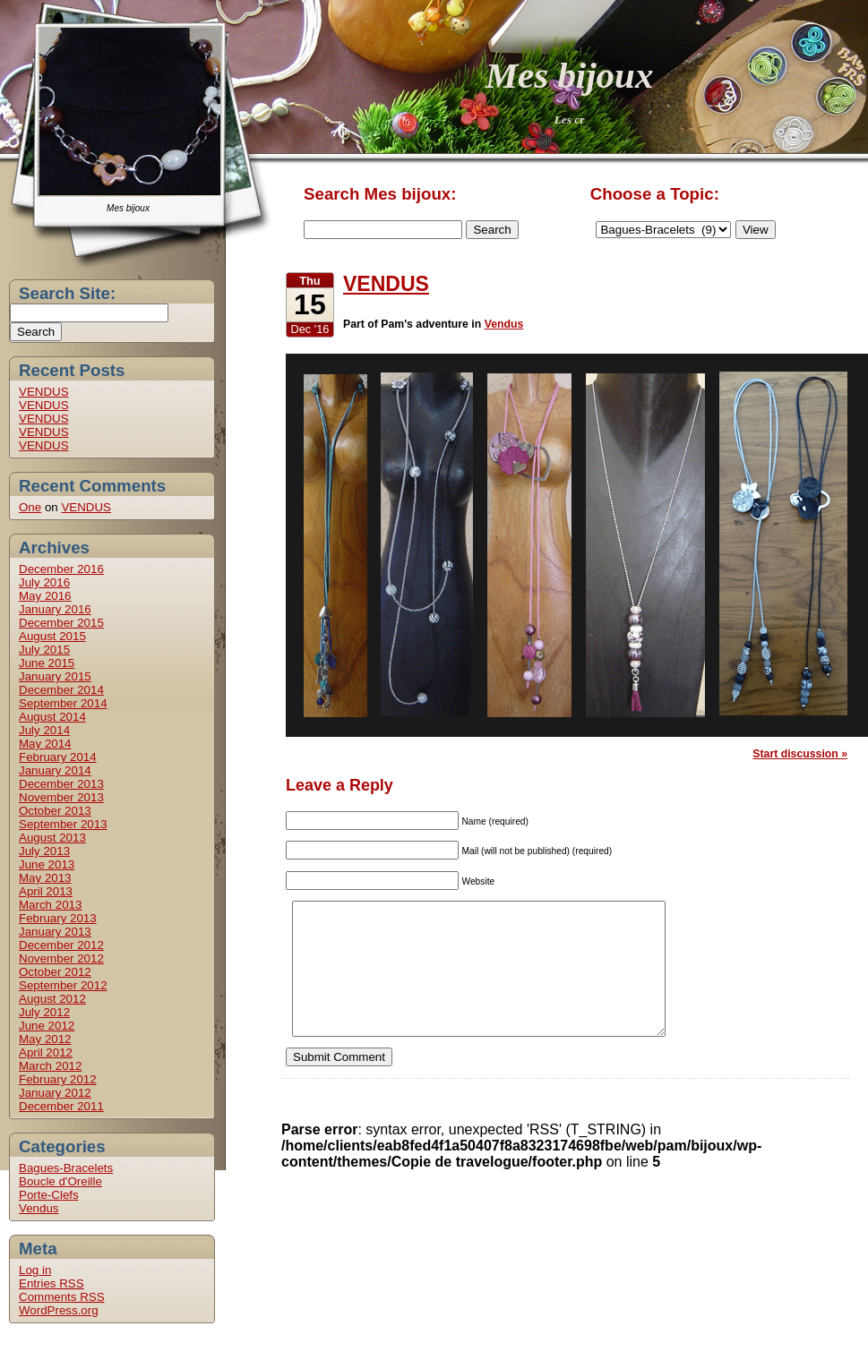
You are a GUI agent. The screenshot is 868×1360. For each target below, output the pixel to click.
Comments (62, 1297)
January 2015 (55, 676)
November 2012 (61, 958)
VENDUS (44, 391)
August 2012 (52, 998)
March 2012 (50, 1066)
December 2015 (61, 622)
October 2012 (55, 972)
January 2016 (55, 609)
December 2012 (61, 945)
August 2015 (52, 636)
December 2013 (61, 784)
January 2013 (55, 931)
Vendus (38, 1208)
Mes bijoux (570, 75)
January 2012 (55, 1092)
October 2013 (55, 810)
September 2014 (63, 703)
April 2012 (46, 1052)
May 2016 (45, 596)
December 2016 (61, 569)
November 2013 (61, 797)
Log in (35, 1270)
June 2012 (46, 1025)
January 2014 (55, 770)
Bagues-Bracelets (66, 1168)
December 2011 (61, 1106)
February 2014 (58, 757)
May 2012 (45, 1039)
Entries (51, 1283)
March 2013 (50, 904)
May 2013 (45, 878)
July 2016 (44, 582)
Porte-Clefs (49, 1195)
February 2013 (58, 918)
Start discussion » (799, 754)
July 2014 (44, 730)
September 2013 (63, 824)
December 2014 (61, 690)
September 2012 (63, 985)
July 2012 (44, 1012)
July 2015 (44, 649)
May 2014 (45, 743)
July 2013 (44, 851)
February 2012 (58, 1079)
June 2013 (46, 864)
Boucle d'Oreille (60, 1181)
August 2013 (52, 837)
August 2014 (52, 716)
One (30, 507)
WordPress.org (59, 1310)
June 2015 (46, 663)
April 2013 (46, 891)
